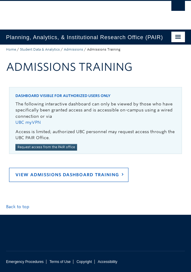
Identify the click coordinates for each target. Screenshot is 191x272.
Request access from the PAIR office (46, 147)
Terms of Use (60, 262)
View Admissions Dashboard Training (67, 174)
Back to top (20, 206)
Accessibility (107, 262)
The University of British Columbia (68, 12)
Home (11, 49)
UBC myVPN (28, 122)
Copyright (84, 262)
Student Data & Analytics (40, 49)
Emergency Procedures (25, 262)
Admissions (73, 49)
